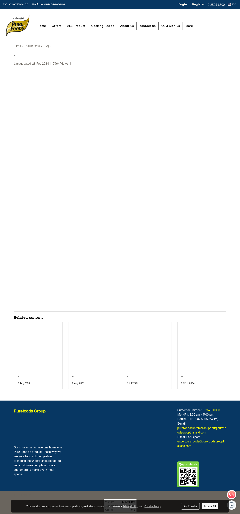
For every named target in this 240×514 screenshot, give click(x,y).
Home (41, 26)
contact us (147, 26)
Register (198, 4)
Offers (56, 26)
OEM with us (170, 26)
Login (182, 4)
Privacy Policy (130, 506)
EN (232, 4)
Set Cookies (190, 506)
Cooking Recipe (102, 26)
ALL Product (76, 26)
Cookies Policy (153, 506)
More (189, 26)
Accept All (210, 506)
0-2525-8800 (211, 410)
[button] (201, 25)
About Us (127, 26)
